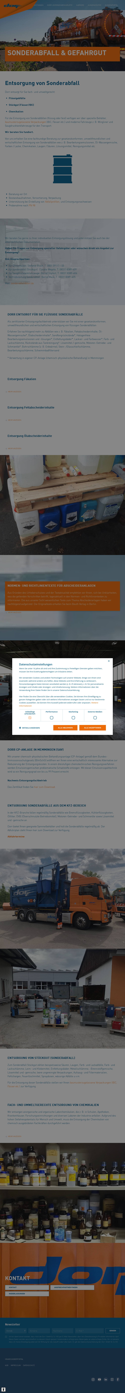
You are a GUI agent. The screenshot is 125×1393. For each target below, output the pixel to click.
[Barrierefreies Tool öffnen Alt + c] (3, 1389)
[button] (29, 728)
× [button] (109, 661)
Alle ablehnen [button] (65, 727)
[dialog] (62, 696)
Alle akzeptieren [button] (92, 727)
